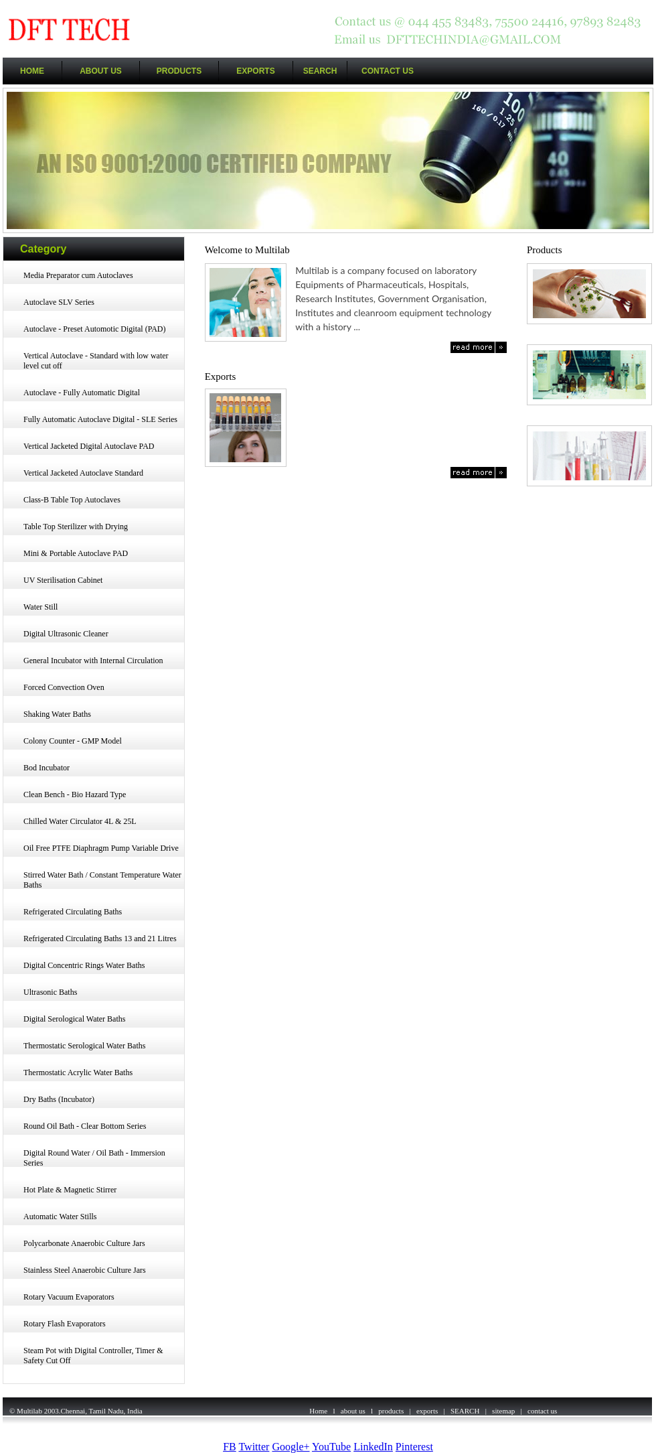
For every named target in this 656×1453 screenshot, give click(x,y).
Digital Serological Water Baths (74, 1019)
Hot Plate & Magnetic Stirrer (69, 1189)
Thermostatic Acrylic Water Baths (78, 1072)
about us (353, 1411)
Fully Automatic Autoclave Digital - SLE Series (100, 419)
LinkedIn (373, 1446)
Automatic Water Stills (59, 1216)
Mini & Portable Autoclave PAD (75, 553)
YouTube (331, 1446)
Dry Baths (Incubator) (58, 1099)
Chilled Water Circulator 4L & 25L (80, 821)
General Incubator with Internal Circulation (93, 660)
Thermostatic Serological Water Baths (84, 1045)
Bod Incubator (46, 767)
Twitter (253, 1446)
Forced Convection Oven (63, 687)
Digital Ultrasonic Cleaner (65, 633)
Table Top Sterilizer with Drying (75, 526)
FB (229, 1446)
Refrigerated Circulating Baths (72, 911)
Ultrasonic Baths (50, 992)
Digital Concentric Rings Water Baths (84, 965)
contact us (542, 1411)
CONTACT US (387, 71)
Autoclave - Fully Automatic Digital (81, 392)
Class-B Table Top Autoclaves (71, 499)
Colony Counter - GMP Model (72, 741)
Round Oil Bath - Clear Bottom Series (84, 1126)
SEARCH (320, 71)
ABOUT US (101, 71)
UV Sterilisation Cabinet (62, 580)
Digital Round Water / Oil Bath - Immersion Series (94, 1158)
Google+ (290, 1446)
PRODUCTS (179, 71)
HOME (32, 71)
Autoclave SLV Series (58, 302)
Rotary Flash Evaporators (64, 1323)
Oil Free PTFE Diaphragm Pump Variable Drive (101, 848)
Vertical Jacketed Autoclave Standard (83, 473)
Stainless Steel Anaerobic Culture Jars (84, 1270)
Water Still (40, 607)
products (391, 1411)
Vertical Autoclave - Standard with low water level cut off (96, 360)
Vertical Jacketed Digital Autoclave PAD (89, 446)
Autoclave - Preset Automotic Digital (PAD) (94, 329)
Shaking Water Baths (57, 714)
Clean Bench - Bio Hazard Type (74, 794)
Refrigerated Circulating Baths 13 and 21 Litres (100, 938)
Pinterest (414, 1446)
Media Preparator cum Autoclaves (78, 275)
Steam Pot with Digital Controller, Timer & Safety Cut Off (93, 1355)
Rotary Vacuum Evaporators (68, 1297)
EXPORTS (255, 71)
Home (318, 1411)
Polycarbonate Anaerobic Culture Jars (84, 1243)
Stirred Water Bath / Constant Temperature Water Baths (102, 880)
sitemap (503, 1411)
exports (427, 1411)
